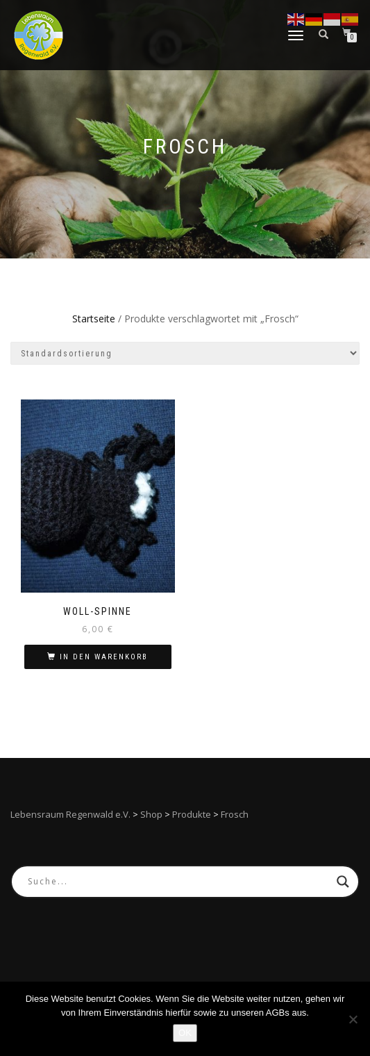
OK (185, 1033)
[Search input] (179, 881)
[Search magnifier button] (343, 881)
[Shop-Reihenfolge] (185, 353)
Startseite (93, 318)
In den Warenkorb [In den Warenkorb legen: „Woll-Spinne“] (104, 656)
